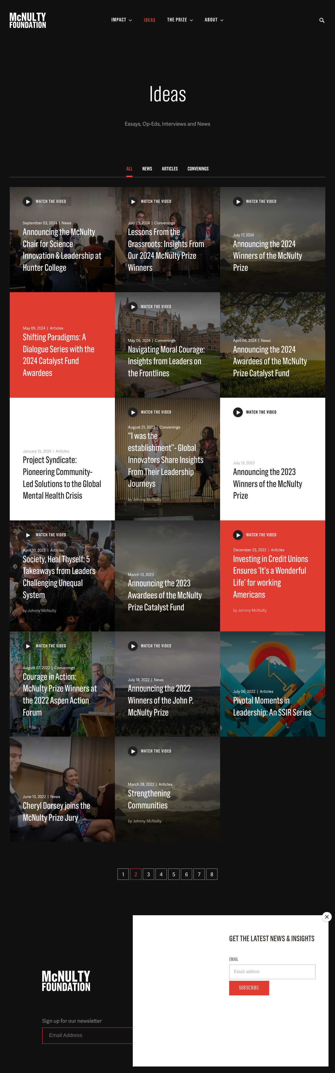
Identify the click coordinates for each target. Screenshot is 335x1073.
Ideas (149, 20)
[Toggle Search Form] (322, 20)
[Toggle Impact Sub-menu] (121, 20)
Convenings (198, 169)
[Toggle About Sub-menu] (214, 20)
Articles (170, 169)
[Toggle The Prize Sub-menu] (180, 20)
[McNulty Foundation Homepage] (28, 20)
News (147, 169)
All (129, 169)
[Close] (327, 961)
